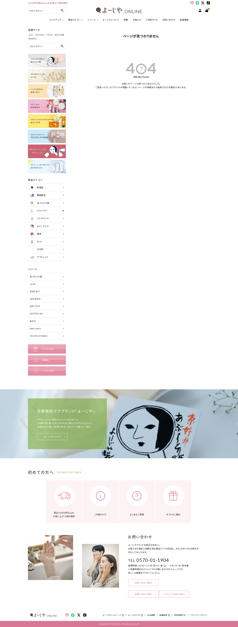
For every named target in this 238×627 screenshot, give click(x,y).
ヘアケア (49, 35)
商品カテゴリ (74, 19)
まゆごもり (35, 291)
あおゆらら (33, 39)
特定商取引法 (180, 615)
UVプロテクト (36, 313)
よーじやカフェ (134, 615)
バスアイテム (39, 35)
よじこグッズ (39, 226)
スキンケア (38, 210)
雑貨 (35, 233)
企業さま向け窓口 (143, 594)
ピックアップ (55, 19)
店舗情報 (184, 19)
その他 (36, 249)
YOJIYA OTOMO (38, 336)
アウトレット (38, 257)
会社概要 (151, 615)
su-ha (31, 35)
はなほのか (35, 299)
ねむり (33, 321)
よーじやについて (111, 19)
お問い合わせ (168, 19)
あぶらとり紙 (59, 35)
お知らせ (137, 19)
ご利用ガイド (152, 19)
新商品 (36, 187)
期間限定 (37, 195)
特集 (126, 19)
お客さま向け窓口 (143, 582)
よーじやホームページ (112, 615)
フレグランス (39, 218)
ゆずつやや (35, 306)
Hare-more (35, 328)
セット (35, 241)
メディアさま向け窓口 (174, 594)
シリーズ (92, 19)
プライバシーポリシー (199, 615)
